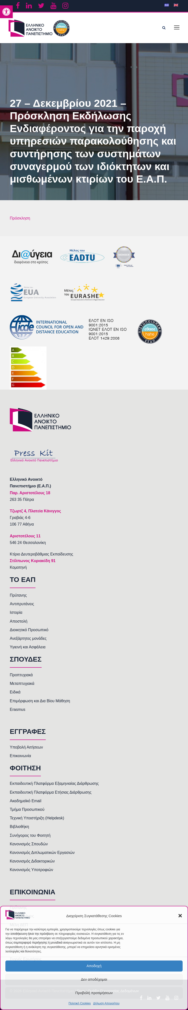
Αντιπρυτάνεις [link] (22, 604)
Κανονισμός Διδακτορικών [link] (32, 861)
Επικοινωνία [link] (20, 756)
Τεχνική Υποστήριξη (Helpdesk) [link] (37, 818)
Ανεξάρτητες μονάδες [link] (28, 638)
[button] (180, 915)
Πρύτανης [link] (18, 595)
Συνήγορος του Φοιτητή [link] (30, 835)
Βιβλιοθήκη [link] (19, 827)
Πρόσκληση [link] (20, 218)
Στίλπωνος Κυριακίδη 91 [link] (33, 561)
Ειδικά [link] (15, 692)
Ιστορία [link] (16, 612)
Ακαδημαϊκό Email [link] (25, 801)
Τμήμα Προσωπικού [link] (27, 809)
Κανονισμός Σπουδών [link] (29, 844)
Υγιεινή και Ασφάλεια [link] (28, 647)
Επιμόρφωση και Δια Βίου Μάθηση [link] (40, 701)
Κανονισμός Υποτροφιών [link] (31, 870)
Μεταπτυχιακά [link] (22, 683)
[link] (6, 11)
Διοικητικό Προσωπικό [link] (29, 630)
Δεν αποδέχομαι (94, 979)
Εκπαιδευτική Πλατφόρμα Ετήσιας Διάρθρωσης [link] (51, 792)
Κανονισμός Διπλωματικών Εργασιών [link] (42, 852)
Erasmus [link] (17, 709)
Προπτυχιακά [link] (21, 675)
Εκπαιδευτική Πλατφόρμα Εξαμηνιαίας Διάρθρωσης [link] (54, 783)
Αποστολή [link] (18, 621)
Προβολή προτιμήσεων (94, 993)
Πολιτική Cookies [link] (80, 1003)
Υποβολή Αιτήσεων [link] (26, 747)
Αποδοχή (94, 966)
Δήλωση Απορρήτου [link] (106, 1003)
